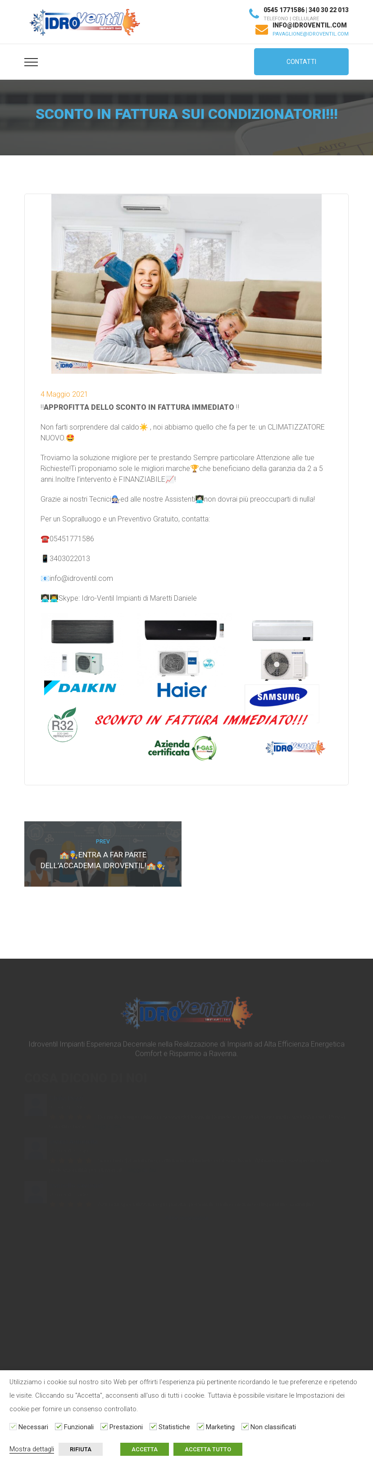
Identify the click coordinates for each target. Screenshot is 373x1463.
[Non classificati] (245, 1426)
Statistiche (174, 1427)
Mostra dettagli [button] (31, 1449)
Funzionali (79, 1427)
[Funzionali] (58, 1426)
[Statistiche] (153, 1426)
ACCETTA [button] (145, 1449)
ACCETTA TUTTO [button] (208, 1449)
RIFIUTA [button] (80, 1449)
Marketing (220, 1427)
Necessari (33, 1427)
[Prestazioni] (104, 1426)
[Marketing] (200, 1426)
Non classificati (273, 1427)
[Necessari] (13, 1426)
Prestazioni (126, 1427)
